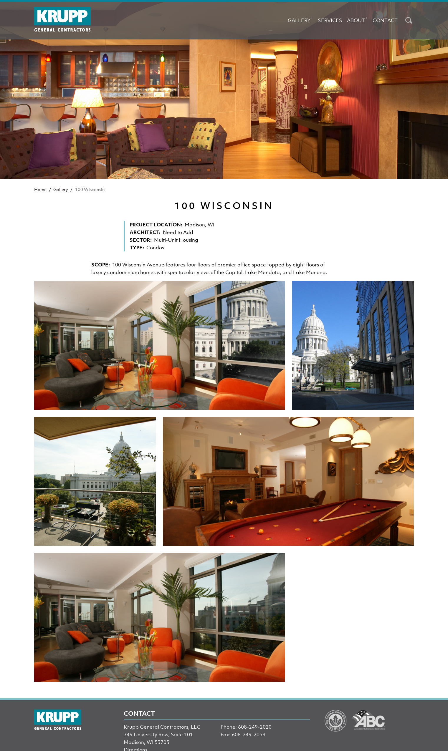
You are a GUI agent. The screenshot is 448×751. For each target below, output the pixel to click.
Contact (385, 20)
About (357, 19)
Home (40, 189)
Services (330, 20)
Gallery (300, 19)
